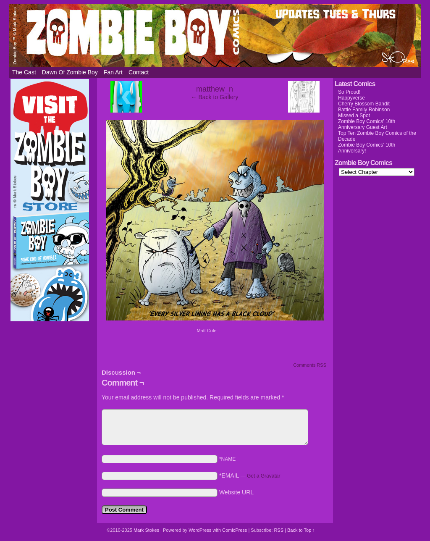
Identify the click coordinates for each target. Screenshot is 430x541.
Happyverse (351, 98)
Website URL (236, 492)
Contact (138, 72)
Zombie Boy (215, 35)
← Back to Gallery (215, 97)
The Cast (24, 72)
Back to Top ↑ (301, 530)
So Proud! (349, 92)
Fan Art (113, 72)
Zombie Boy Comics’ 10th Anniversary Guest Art (366, 124)
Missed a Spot (354, 115)
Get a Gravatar (263, 476)
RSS (278, 530)
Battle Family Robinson (364, 110)
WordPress (200, 530)
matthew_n (214, 89)
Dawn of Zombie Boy (70, 72)
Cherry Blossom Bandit (364, 104)
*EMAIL (250, 475)
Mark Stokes (147, 530)
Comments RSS (309, 365)
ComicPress (234, 530)
